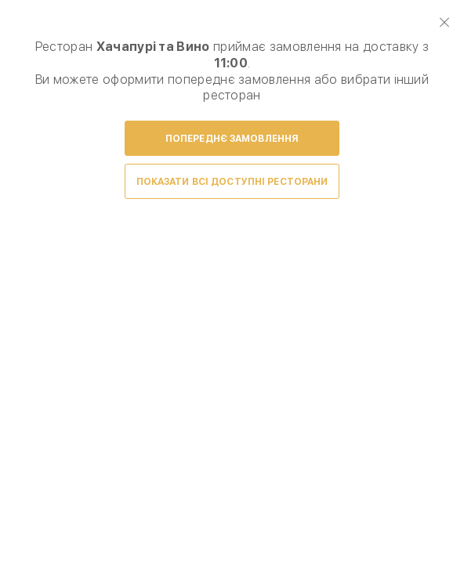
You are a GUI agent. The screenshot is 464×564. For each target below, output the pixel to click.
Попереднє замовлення (232, 138)
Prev (29, 263)
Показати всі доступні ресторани (232, 181)
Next (434, 263)
